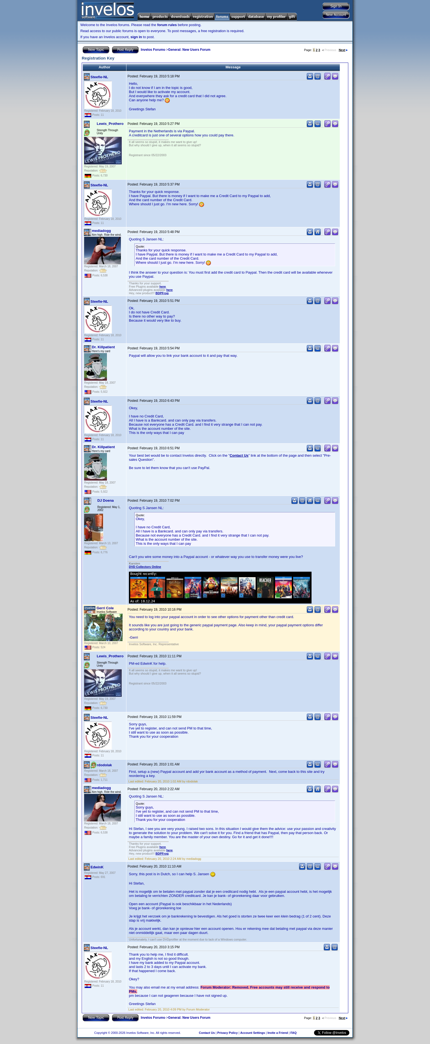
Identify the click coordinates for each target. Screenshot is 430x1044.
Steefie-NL (99, 77)
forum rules (167, 25)
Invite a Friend (277, 1032)
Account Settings (252, 1032)
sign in (136, 37)
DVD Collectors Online (145, 566)
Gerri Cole (105, 608)
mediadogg (101, 231)
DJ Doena (105, 500)
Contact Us (239, 455)
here (162, 286)
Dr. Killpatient (103, 347)
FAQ (293, 1032)
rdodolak (104, 765)
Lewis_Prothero (110, 124)
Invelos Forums (153, 50)
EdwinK (97, 867)
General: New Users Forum (189, 50)
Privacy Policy (227, 1032)
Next (343, 50)
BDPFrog (162, 293)
